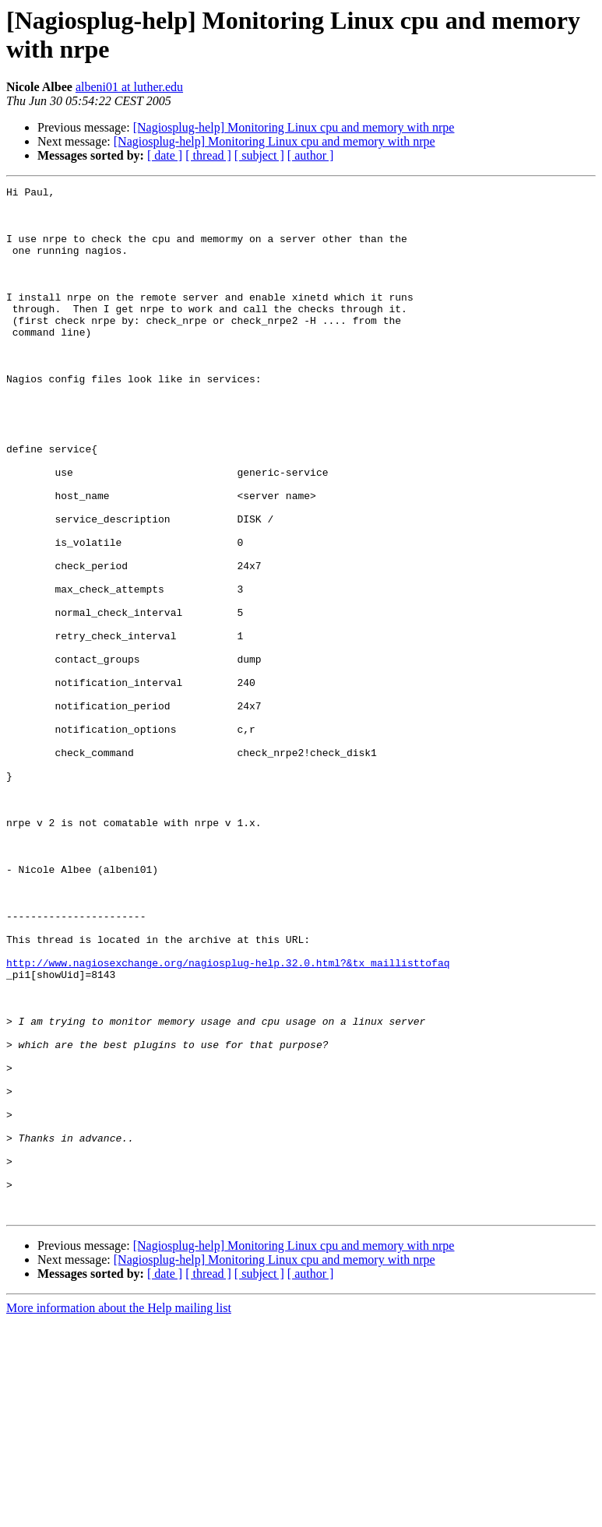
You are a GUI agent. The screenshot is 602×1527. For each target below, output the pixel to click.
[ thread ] (208, 155)
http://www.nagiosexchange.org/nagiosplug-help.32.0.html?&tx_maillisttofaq (227, 1119)
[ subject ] (259, 155)
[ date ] (164, 155)
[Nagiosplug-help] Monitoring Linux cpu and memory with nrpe (294, 127)
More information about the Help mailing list (118, 1513)
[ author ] (310, 155)
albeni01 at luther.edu (129, 86)
